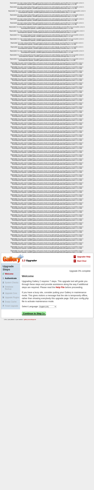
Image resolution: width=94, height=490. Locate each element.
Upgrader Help (83, 257)
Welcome (9, 274)
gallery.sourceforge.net (30, 319)
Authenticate (11, 278)
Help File (60, 287)
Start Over (81, 261)
